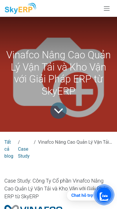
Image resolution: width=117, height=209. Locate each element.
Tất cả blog (8, 149)
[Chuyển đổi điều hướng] (107, 8)
